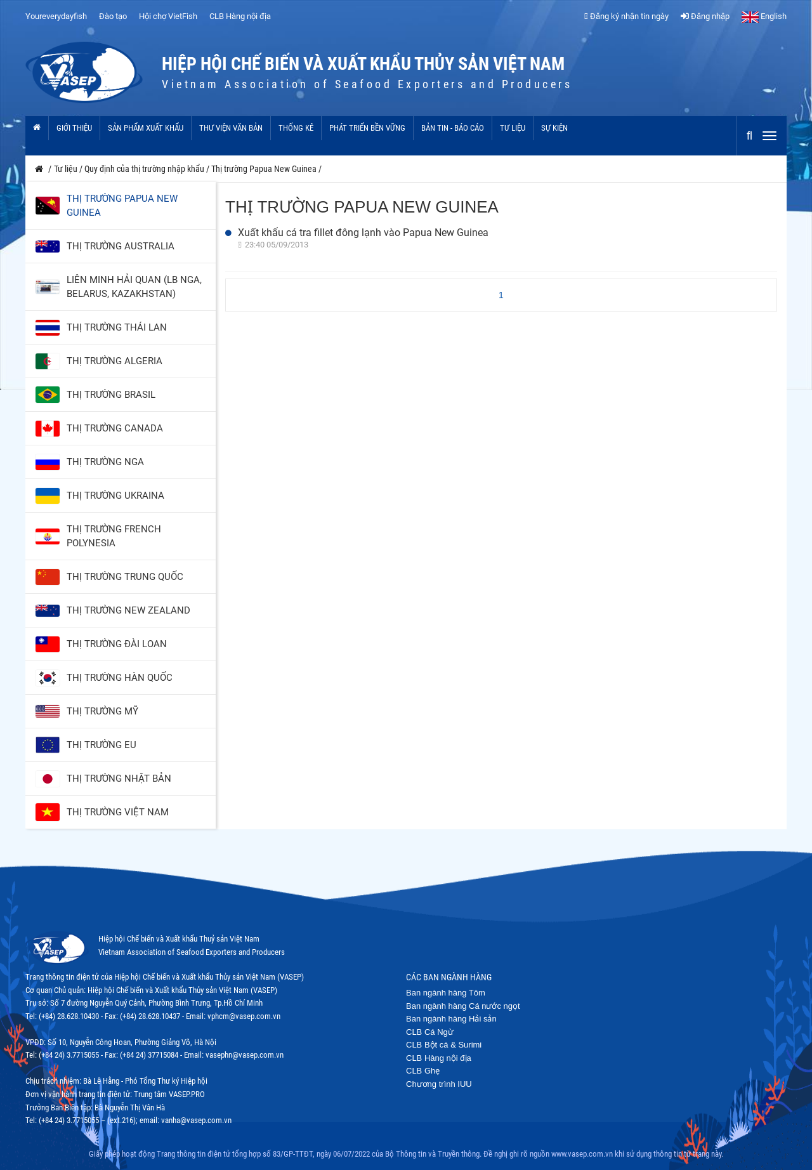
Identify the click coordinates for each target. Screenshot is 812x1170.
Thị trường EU (101, 745)
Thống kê (295, 128)
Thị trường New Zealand (128, 610)
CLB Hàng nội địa (240, 16)
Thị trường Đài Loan (117, 644)
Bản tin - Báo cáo (452, 128)
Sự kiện (554, 128)
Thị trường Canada (115, 428)
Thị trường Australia (120, 246)
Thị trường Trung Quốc (125, 576)
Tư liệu (512, 128)
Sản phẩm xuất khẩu (145, 128)
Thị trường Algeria (114, 361)
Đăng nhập (705, 16)
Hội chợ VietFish (168, 16)
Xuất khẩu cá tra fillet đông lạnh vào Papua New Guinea (363, 233)
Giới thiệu (74, 128)
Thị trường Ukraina (115, 495)
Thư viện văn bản (231, 128)
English (764, 16)
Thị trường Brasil (111, 394)
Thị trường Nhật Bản (119, 778)
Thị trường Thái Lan (117, 327)
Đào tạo (113, 16)
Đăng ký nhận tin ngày (626, 16)
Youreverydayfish (56, 16)
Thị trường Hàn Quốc (120, 677)
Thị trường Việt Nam (118, 812)
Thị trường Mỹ (102, 711)
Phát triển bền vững (367, 128)
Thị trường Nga (105, 462)
